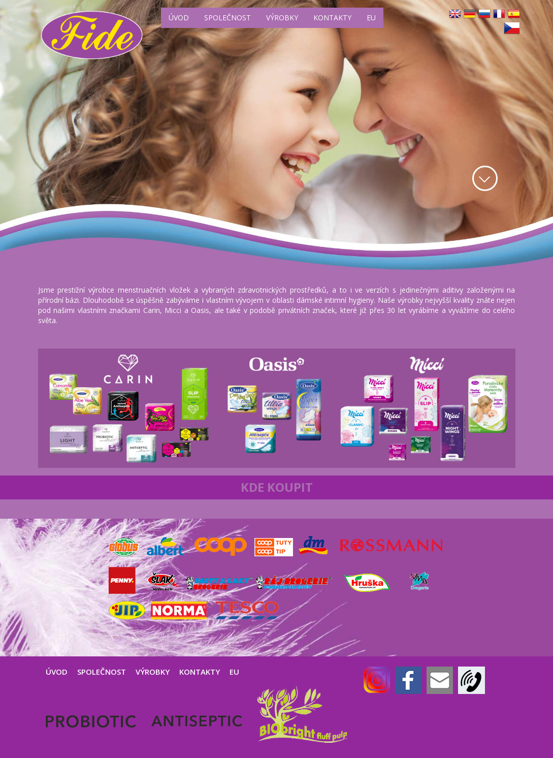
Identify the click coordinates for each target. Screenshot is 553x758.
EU (371, 17)
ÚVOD (179, 17)
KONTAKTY (332, 17)
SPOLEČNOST (227, 17)
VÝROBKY (282, 17)
